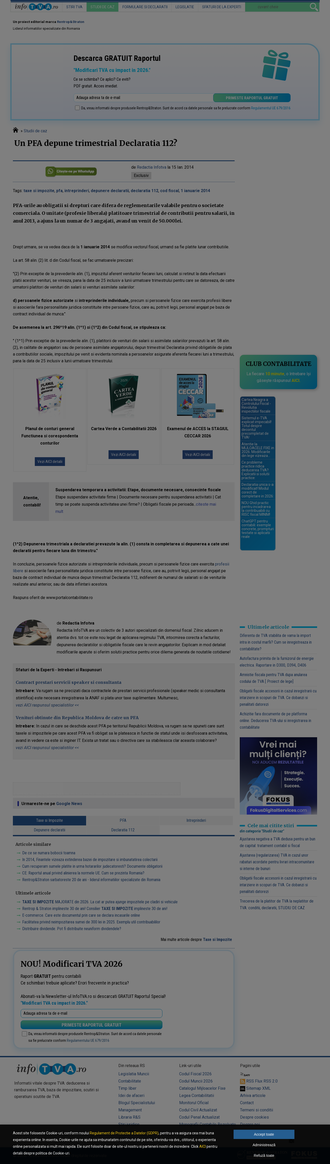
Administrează (264, 1145)
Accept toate (264, 1134)
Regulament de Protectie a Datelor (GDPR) (124, 1133)
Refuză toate (264, 1155)
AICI (202, 1146)
